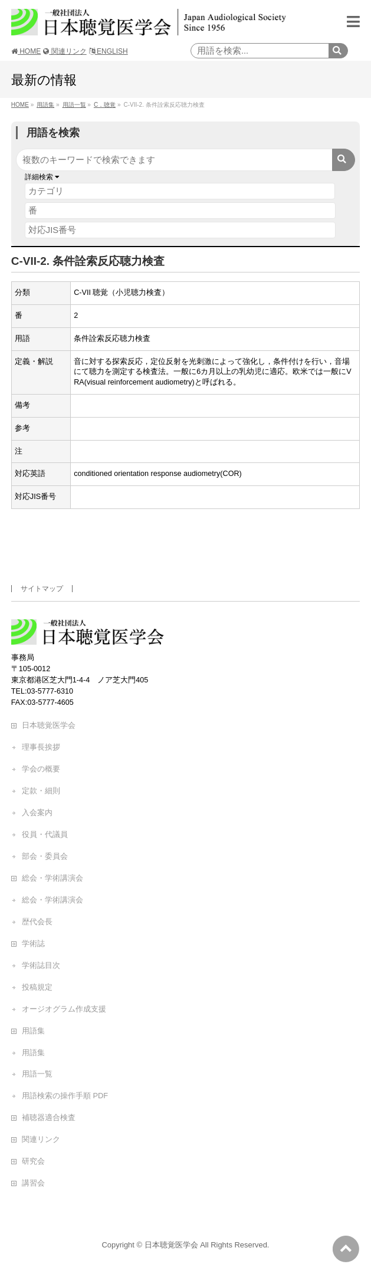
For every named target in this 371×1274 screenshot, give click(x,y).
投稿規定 (37, 987)
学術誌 (33, 943)
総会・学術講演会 (52, 878)
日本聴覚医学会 (48, 725)
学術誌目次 (41, 965)
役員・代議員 (45, 834)
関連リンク (64, 51)
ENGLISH (108, 51)
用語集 (33, 1030)
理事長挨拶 (41, 747)
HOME (26, 51)
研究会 (33, 1161)
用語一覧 (37, 1073)
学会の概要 (41, 768)
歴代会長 (37, 921)
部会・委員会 (45, 856)
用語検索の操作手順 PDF (65, 1095)
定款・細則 (41, 790)
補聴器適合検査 (48, 1117)
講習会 (33, 1182)
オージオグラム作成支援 (64, 1008)
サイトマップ (42, 589)
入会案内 (37, 812)
